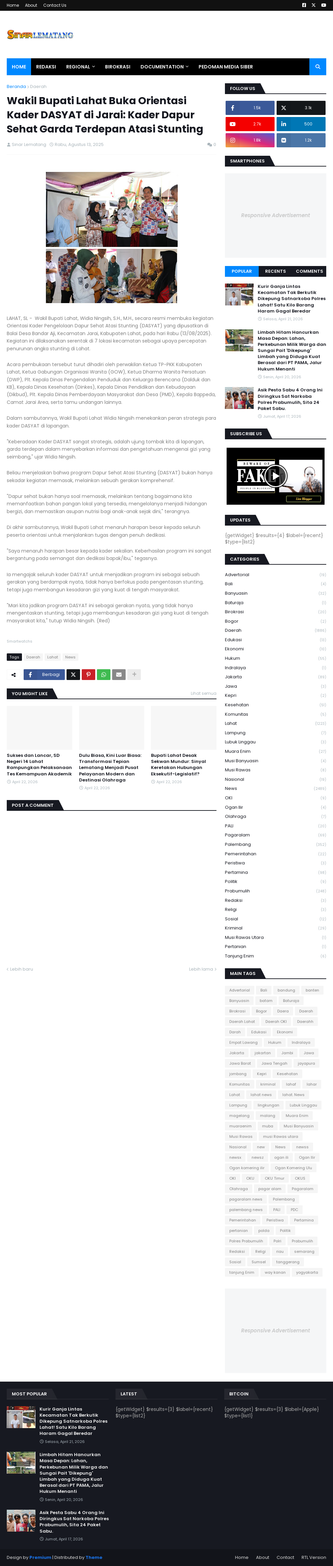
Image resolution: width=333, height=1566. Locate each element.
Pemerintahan (275, 854)
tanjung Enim (275, 956)
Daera (283, 1011)
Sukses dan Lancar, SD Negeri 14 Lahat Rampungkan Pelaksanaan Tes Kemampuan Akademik (39, 764)
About (31, 5)
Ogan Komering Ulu (293, 1168)
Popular (242, 271)
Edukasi (275, 640)
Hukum (275, 658)
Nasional (275, 779)
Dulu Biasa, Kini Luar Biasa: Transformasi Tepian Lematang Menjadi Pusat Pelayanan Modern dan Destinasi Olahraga (110, 767)
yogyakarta (307, 1272)
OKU (250, 1178)
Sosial (275, 919)
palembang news (246, 1209)
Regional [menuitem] (78, 66)
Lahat (52, 657)
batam (266, 1000)
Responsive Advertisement (275, 215)
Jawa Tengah (274, 1063)
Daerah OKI (276, 1021)
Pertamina (275, 872)
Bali (275, 584)
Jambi (287, 1053)
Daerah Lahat (242, 1021)
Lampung (275, 733)
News (70, 657)
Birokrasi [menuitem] (117, 66)
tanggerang (288, 1262)
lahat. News (293, 1094)
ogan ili (281, 1157)
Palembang (275, 844)
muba (267, 1126)
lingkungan (268, 1105)
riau (280, 1251)
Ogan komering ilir (246, 1168)
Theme (93, 1557)
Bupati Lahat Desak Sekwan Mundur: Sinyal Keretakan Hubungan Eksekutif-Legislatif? (178, 764)
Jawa (275, 686)
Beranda (16, 86)
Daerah (38, 86)
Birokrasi (275, 612)
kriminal (275, 928)
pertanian (275, 946)
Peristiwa (275, 863)
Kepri (275, 695)
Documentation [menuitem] (162, 66)
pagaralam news (245, 1199)
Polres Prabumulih (246, 1241)
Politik (275, 881)
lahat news (261, 1094)
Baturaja (275, 603)
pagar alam (269, 1188)
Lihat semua (203, 693)
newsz (258, 1157)
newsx (235, 1157)
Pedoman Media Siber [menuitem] (226, 66)
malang (267, 1115)
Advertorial (275, 575)
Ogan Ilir (275, 807)
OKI (275, 798)
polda (264, 1230)
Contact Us (55, 5)
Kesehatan (275, 705)
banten (312, 990)
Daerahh (305, 1021)
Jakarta (275, 677)
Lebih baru (21, 969)
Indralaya (275, 668)
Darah (235, 1032)
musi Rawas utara (275, 937)
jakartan (263, 1053)
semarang (304, 1251)
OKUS (300, 1178)
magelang (239, 1115)
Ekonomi (275, 649)
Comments (309, 271)
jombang (238, 1073)
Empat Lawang (243, 1042)
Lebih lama (201, 969)
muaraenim (240, 1126)
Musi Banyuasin (275, 761)
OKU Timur (274, 1178)
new (261, 1147)
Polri (277, 1241)
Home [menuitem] (19, 66)
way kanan (275, 1272)
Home (13, 5)
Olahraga (275, 816)
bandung (286, 990)
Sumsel (259, 1262)
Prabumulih (275, 891)
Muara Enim (275, 751)
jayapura (306, 1063)
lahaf (291, 1084)
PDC (294, 1209)
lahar (312, 1084)
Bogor (275, 621)
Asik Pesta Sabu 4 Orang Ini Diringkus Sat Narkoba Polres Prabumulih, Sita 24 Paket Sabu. (290, 399)
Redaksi (275, 900)
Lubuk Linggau (275, 742)
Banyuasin (275, 593)
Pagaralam (275, 835)
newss (302, 1147)
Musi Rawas (275, 770)
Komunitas (275, 714)
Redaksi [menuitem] (46, 66)
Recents (275, 271)
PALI (275, 826)
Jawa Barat (240, 1063)
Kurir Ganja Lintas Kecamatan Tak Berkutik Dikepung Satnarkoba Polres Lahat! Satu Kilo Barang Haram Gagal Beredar (292, 299)
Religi (275, 909)
